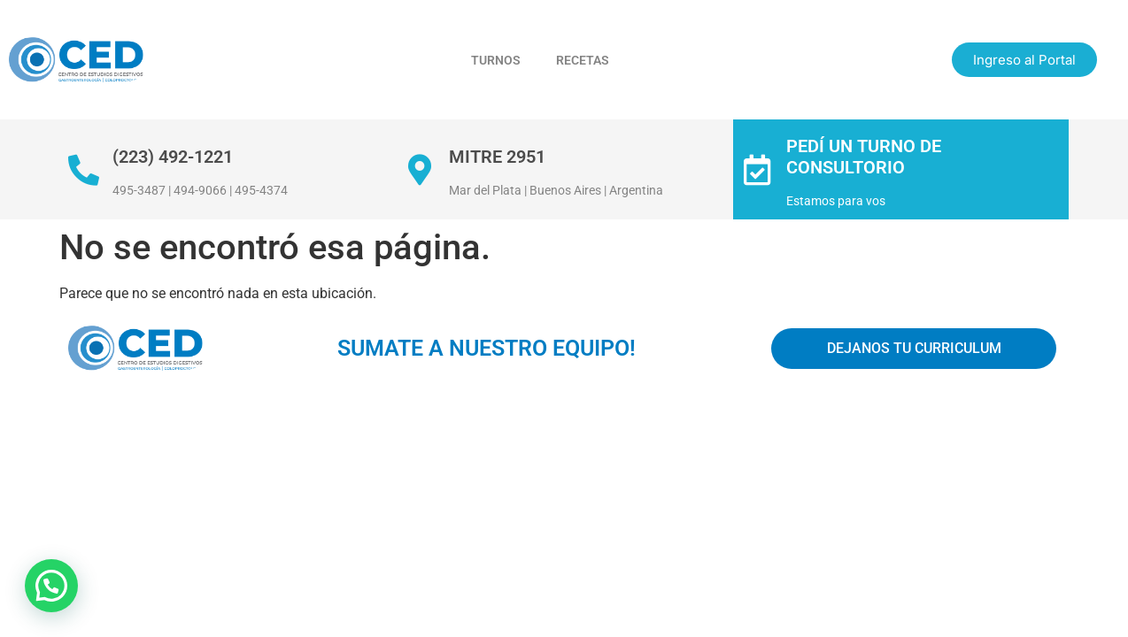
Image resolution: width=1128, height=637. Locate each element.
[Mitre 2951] (420, 169)
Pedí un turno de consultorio (863, 156)
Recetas (582, 60)
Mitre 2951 (497, 156)
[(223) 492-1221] (83, 169)
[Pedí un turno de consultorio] (757, 169)
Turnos (496, 60)
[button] (51, 585)
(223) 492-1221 (172, 156)
